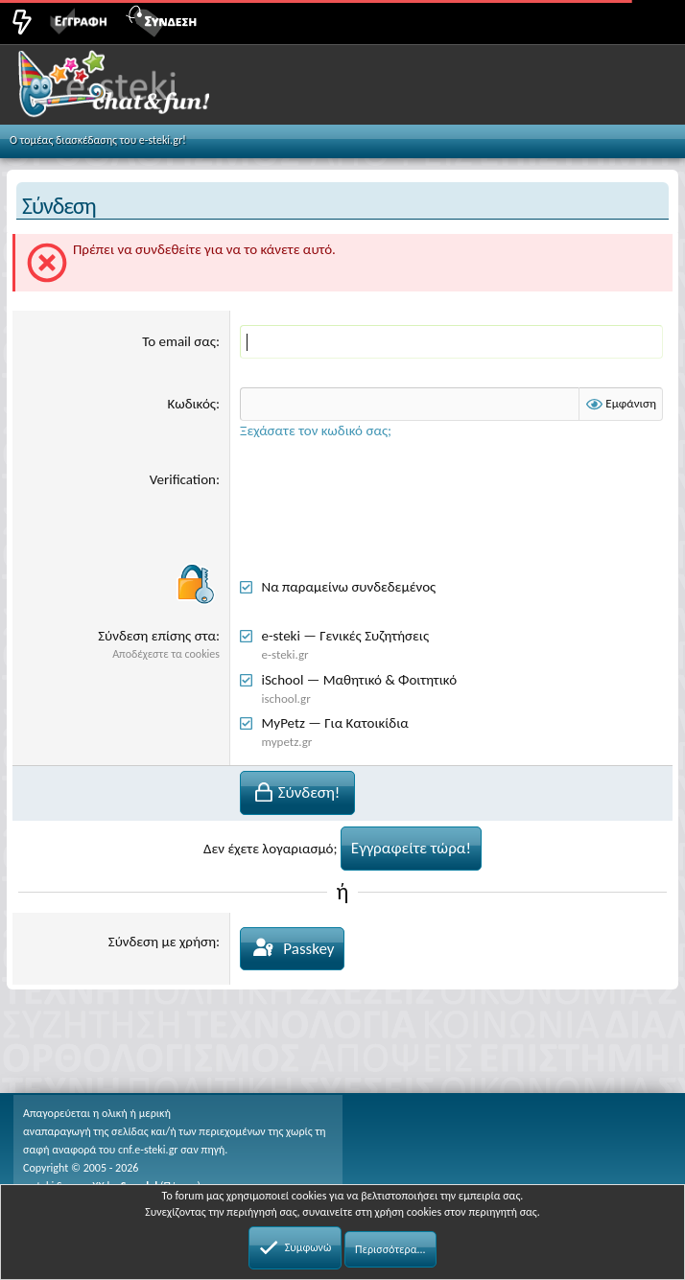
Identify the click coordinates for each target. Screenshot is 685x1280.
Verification (183, 479)
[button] (649, 20)
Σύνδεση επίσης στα (157, 635)
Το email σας (179, 341)
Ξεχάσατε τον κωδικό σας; (315, 430)
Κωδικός (191, 403)
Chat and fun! (136, 90)
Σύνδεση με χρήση (162, 941)
